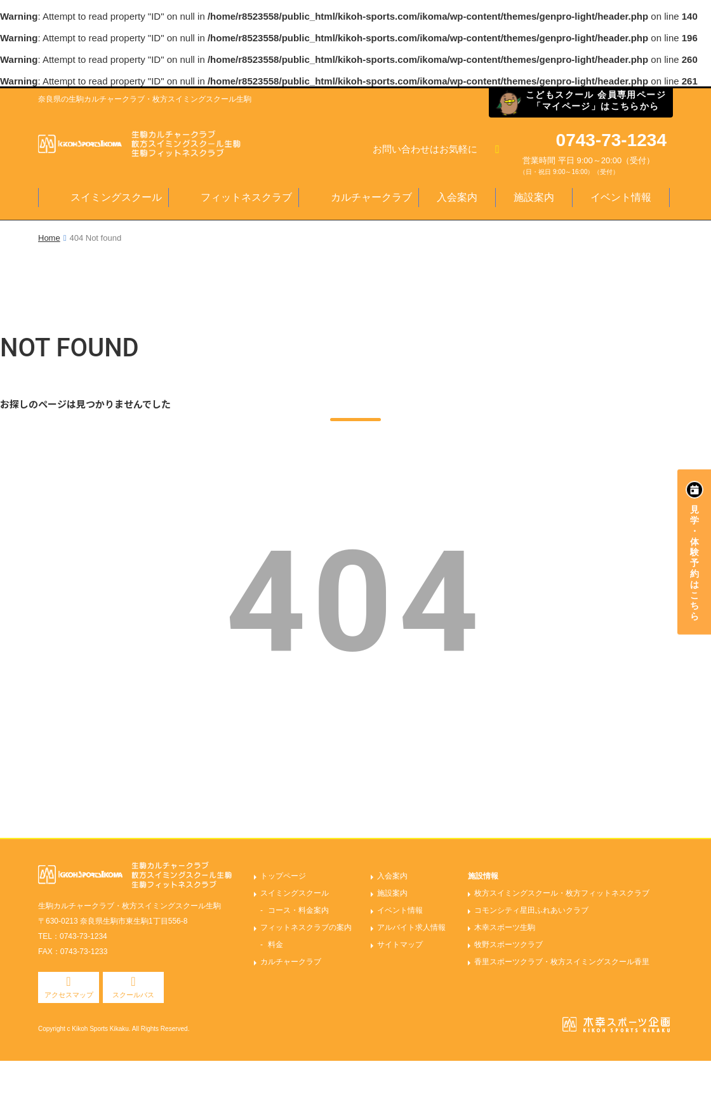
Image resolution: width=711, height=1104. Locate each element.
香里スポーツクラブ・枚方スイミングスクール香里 (561, 961)
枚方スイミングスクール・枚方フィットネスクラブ (561, 893)
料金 (275, 944)
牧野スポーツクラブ (508, 944)
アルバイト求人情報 (411, 927)
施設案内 (534, 197)
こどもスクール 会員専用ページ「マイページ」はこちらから (596, 100)
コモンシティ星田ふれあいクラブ (531, 910)
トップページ (283, 876)
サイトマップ (400, 944)
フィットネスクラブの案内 (306, 927)
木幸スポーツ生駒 (504, 927)
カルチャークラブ (371, 197)
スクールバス (133, 995)
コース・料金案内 (298, 910)
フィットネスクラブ (246, 197)
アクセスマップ (68, 995)
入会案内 (457, 197)
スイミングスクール (116, 197)
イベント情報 (620, 197)
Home (49, 238)
